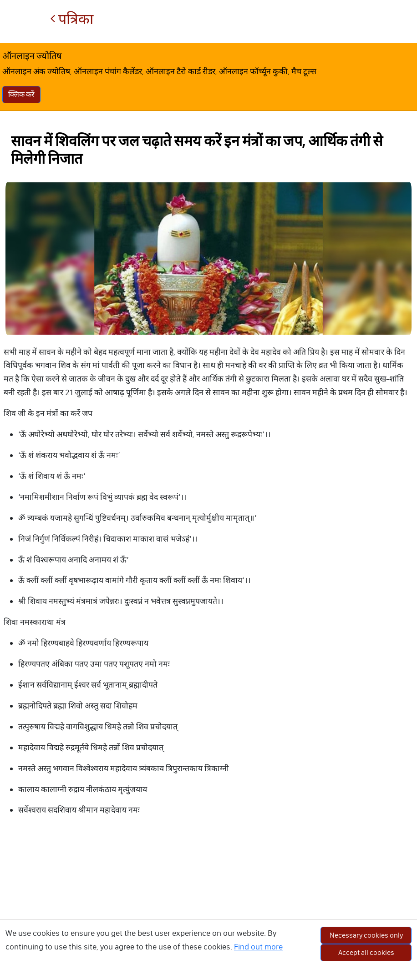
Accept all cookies (366, 952)
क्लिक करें (21, 94)
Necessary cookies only (366, 935)
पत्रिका (71, 19)
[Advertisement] (208, 902)
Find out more (258, 947)
